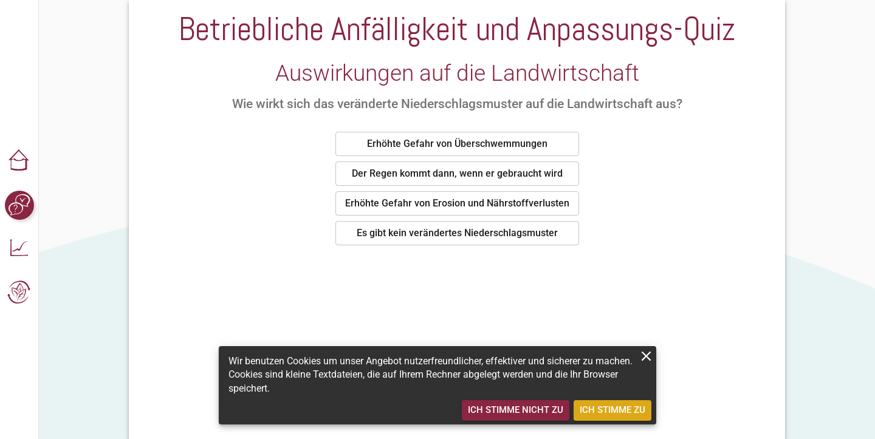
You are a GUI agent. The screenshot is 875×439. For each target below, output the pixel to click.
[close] (646, 356)
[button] (19, 161)
